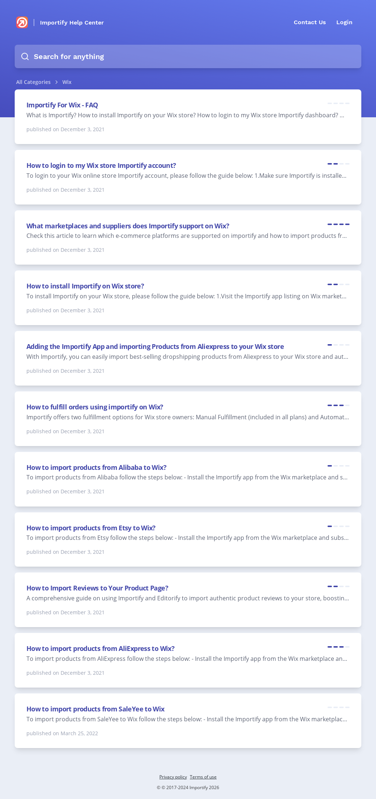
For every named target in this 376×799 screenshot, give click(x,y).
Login (344, 22)
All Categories (33, 81)
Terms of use (203, 777)
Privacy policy (173, 777)
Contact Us (310, 22)
